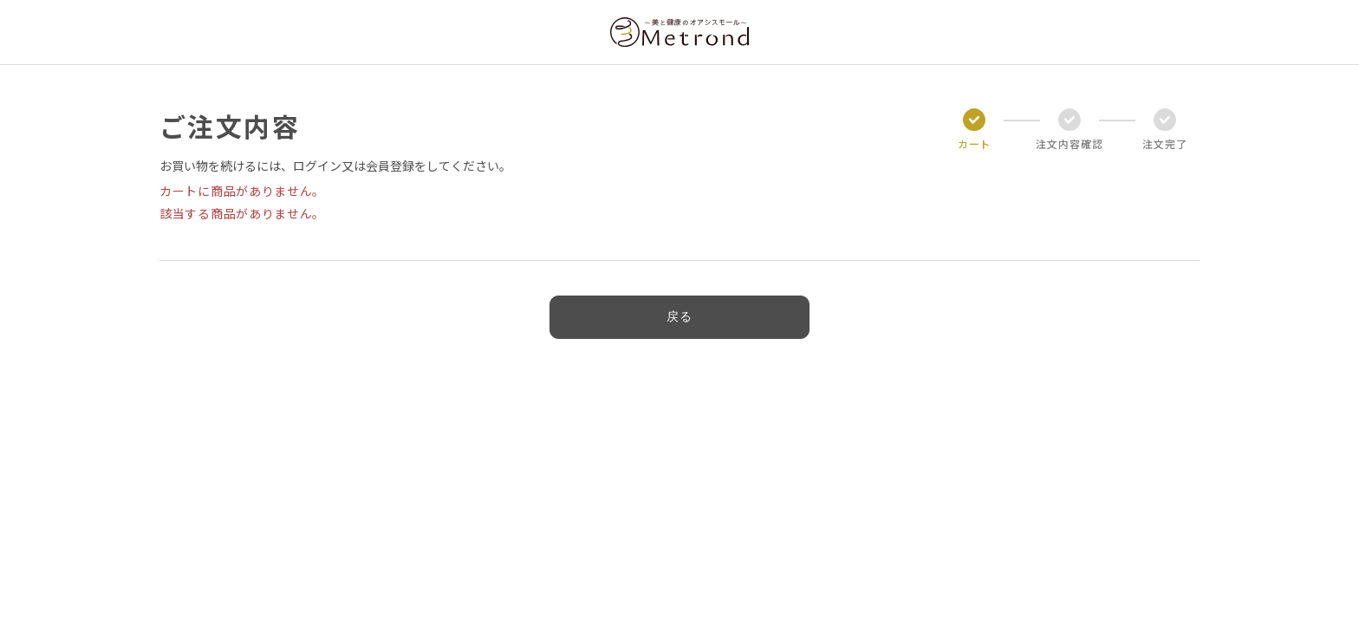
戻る (679, 316)
